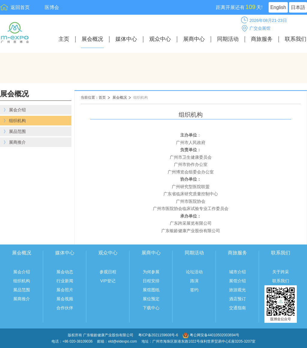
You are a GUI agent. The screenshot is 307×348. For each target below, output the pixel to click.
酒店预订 (237, 298)
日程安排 (151, 280)
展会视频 (64, 298)
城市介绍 (237, 271)
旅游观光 (237, 289)
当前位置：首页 (93, 97)
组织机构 (140, 97)
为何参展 (151, 271)
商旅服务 (262, 39)
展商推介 (21, 298)
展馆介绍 (237, 280)
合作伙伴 (64, 307)
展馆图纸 (151, 289)
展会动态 (64, 271)
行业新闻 (64, 280)
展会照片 (64, 289)
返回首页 (20, 7)
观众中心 (160, 39)
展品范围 (21, 289)
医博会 (52, 7)
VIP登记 (107, 280)
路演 (194, 280)
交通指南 (237, 307)
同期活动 (228, 39)
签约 (194, 289)
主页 (63, 39)
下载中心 (151, 307)
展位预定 (151, 298)
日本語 (298, 7)
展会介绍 (21, 271)
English (278, 7)
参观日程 (108, 271)
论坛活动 (194, 271)
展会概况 (92, 39)
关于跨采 (280, 271)
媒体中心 (126, 39)
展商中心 (194, 39)
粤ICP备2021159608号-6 (158, 335)
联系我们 (295, 39)
